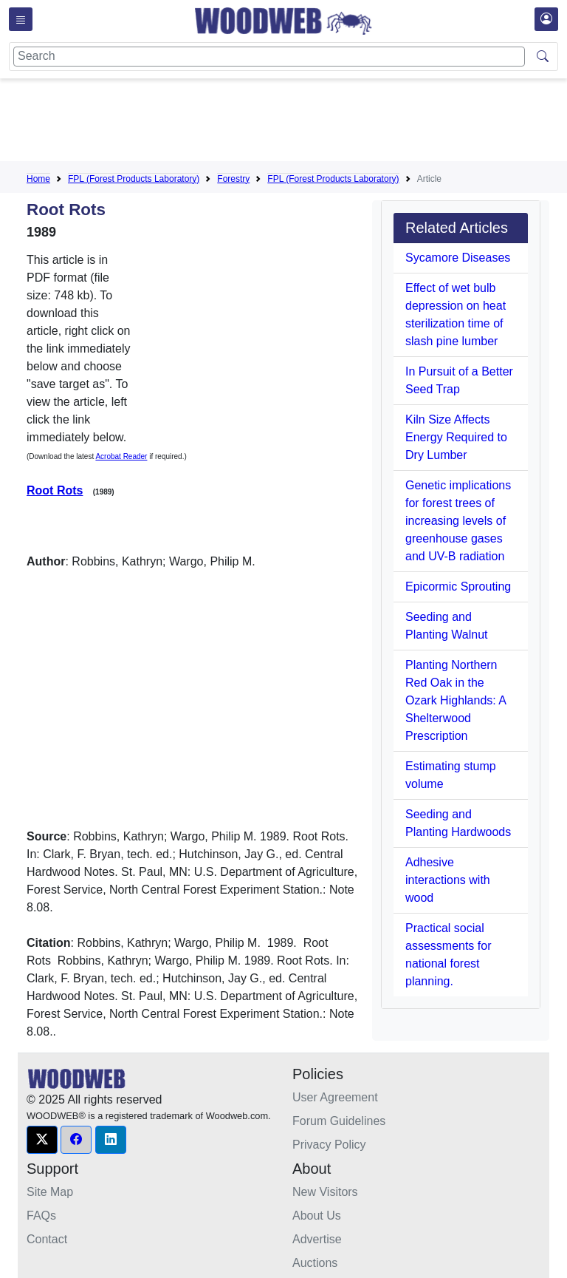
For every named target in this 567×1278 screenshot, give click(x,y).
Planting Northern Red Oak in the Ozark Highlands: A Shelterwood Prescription (455, 700)
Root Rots (55, 490)
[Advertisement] (295, 122)
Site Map (50, 1192)
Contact (47, 1239)
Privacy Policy (329, 1144)
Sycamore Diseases (457, 257)
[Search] (269, 57)
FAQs (41, 1215)
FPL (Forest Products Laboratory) (133, 179)
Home (38, 179)
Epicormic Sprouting (458, 586)
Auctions (314, 1263)
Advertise (317, 1239)
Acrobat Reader (121, 456)
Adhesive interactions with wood (447, 880)
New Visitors (325, 1192)
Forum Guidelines (338, 1121)
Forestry (233, 179)
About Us (316, 1215)
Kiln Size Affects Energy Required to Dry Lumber (456, 437)
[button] (42, 1140)
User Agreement (335, 1097)
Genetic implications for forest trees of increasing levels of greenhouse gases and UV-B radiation (458, 520)
